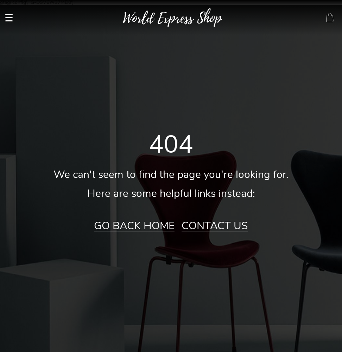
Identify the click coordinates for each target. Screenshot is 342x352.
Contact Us (215, 226)
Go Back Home (134, 226)
